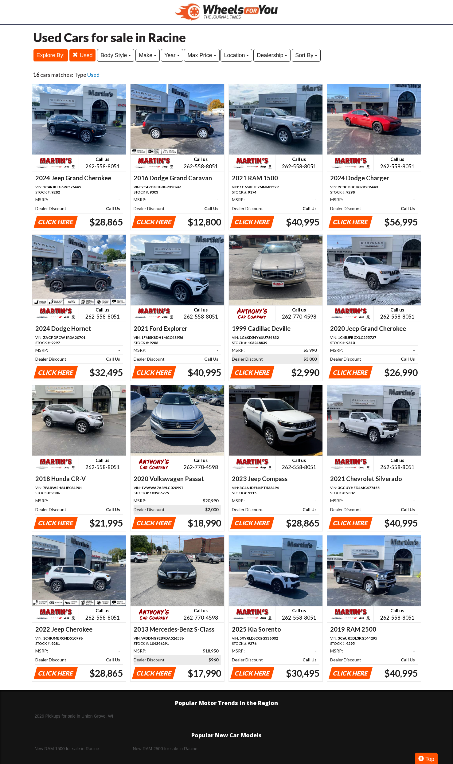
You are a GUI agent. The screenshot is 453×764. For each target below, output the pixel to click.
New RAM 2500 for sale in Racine (165, 748)
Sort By (306, 55)
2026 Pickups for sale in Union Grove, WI (74, 716)
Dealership (272, 55)
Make (147, 55)
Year (171, 55)
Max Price (201, 55)
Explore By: (51, 55)
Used (82, 55)
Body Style (115, 55)
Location (236, 55)
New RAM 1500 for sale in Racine (67, 748)
